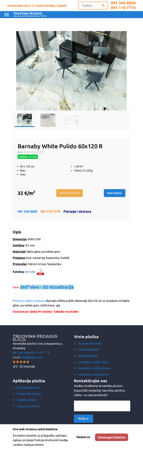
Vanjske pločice (27, 400)
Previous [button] (19, 70)
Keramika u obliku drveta (94, 368)
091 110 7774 (123, 8)
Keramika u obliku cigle (93, 362)
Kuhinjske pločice (28, 387)
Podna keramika (88, 349)
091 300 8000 (123, 3)
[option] (71, 70)
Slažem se (83, 437)
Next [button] (123, 70)
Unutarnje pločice (28, 406)
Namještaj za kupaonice (93, 374)
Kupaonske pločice (29, 393)
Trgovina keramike (90, 343)
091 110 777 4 (40, 352)
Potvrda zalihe (69, 192)
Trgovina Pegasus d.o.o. (35, 338)
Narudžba (114, 193)
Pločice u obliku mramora (29, 300)
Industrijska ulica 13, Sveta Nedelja (37, 5)
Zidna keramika (88, 355)
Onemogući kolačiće (111, 437)
